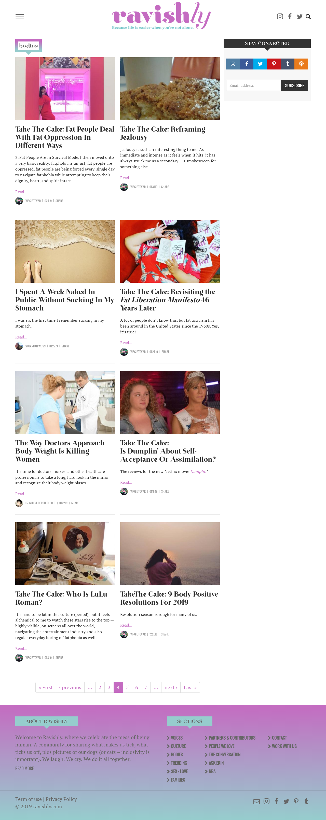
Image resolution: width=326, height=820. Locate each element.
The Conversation (224, 755)
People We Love (221, 746)
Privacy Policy (61, 799)
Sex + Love (179, 771)
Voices (177, 738)
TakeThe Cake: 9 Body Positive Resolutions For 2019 (169, 598)
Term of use (28, 799)
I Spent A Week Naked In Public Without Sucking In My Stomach (64, 300)
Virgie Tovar (33, 201)
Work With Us (284, 746)
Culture (178, 746)
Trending (179, 763)
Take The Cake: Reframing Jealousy (162, 133)
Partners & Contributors (232, 738)
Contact (279, 738)
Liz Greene (31, 503)
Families (178, 780)
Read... (21, 191)
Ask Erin (216, 763)
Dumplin (198, 471)
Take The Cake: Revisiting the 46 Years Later (167, 300)
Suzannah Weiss (35, 346)
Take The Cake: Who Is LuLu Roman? (61, 598)
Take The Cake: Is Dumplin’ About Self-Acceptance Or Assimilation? (168, 451)
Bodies (177, 755)
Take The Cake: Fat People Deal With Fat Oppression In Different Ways (64, 137)
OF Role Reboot (46, 503)
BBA (212, 771)
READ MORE (24, 768)
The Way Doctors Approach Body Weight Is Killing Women (60, 451)
